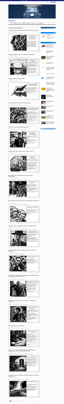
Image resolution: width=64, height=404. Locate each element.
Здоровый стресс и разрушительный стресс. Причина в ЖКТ (22, 225)
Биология (21, 33)
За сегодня (15, 23)
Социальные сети (27, 57)
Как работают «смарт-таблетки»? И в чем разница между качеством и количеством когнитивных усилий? (23, 276)
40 (47, 64)
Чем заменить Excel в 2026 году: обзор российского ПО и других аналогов (50, 78)
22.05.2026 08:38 (11, 31)
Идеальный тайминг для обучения (16, 325)
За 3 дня (23, 23)
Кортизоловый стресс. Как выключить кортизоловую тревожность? (23, 200)
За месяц (32, 23)
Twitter (50, 2)
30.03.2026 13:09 (11, 352)
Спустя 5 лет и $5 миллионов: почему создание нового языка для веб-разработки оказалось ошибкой (50, 90)
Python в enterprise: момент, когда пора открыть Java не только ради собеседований (50, 83)
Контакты (26, 0)
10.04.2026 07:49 (11, 252)
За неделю (28, 23)
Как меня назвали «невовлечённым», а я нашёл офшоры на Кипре (50, 96)
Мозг (19, 33)
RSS (53, 2)
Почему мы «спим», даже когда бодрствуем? (18, 127)
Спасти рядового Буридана (50, 73)
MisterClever (16, 31)
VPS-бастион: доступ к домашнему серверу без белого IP (50, 52)
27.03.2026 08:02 (11, 377)
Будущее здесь (22, 57)
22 (47, 108)
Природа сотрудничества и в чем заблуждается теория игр (21, 54)
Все (11, 23)
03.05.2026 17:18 (11, 152)
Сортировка (41, 23)
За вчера (19, 23)
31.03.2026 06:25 (11, 327)
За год (36, 23)
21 (47, 119)
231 (47, 48)
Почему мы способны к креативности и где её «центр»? (20, 151)
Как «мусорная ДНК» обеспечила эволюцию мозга (19, 102)
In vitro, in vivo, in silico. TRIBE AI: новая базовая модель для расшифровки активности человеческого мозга (22, 350)
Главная (23, 0)
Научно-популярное (14, 33)
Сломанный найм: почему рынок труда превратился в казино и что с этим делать (50, 123)
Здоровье (10, 33)
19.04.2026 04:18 (11, 227)
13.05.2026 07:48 (11, 104)
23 (47, 103)
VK (54, 2)
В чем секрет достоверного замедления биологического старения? (23, 30)
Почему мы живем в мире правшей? (16, 78)
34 (47, 74)
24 (47, 85)
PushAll (55, 2)
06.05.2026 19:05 (11, 128)
